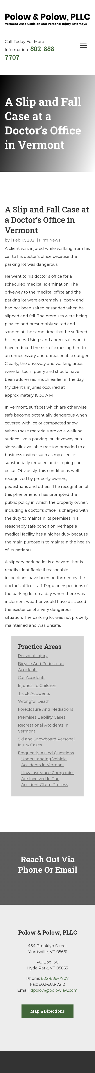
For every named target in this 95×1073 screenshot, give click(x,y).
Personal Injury (33, 655)
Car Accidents (31, 677)
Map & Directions (47, 1011)
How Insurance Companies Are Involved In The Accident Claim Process (47, 778)
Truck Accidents (34, 693)
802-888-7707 (55, 978)
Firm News (49, 240)
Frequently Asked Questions (46, 753)
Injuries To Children (37, 685)
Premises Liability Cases (41, 717)
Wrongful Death (34, 701)
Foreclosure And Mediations (45, 709)
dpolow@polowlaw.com (54, 990)
